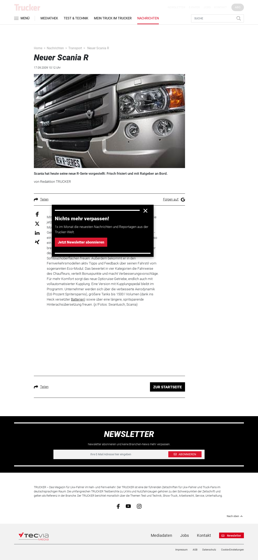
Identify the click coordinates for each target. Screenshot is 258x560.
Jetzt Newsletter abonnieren (81, 242)
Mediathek (49, 18)
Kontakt (220, 7)
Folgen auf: (174, 199)
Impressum (181, 549)
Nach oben (235, 516)
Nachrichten (148, 18)
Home (38, 48)
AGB (195, 549)
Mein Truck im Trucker (113, 18)
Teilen (41, 199)
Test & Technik (76, 18)
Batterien (77, 299)
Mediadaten (161, 535)
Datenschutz (209, 549)
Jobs (207, 7)
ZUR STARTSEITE (167, 387)
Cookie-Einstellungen (232, 549)
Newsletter (176, 7)
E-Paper (194, 7)
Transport (75, 48)
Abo (237, 7)
